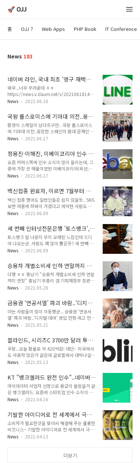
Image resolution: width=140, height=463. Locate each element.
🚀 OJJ (17, 9)
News (12, 101)
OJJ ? (27, 28)
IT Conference (121, 28)
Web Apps (53, 28)
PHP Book (85, 28)
